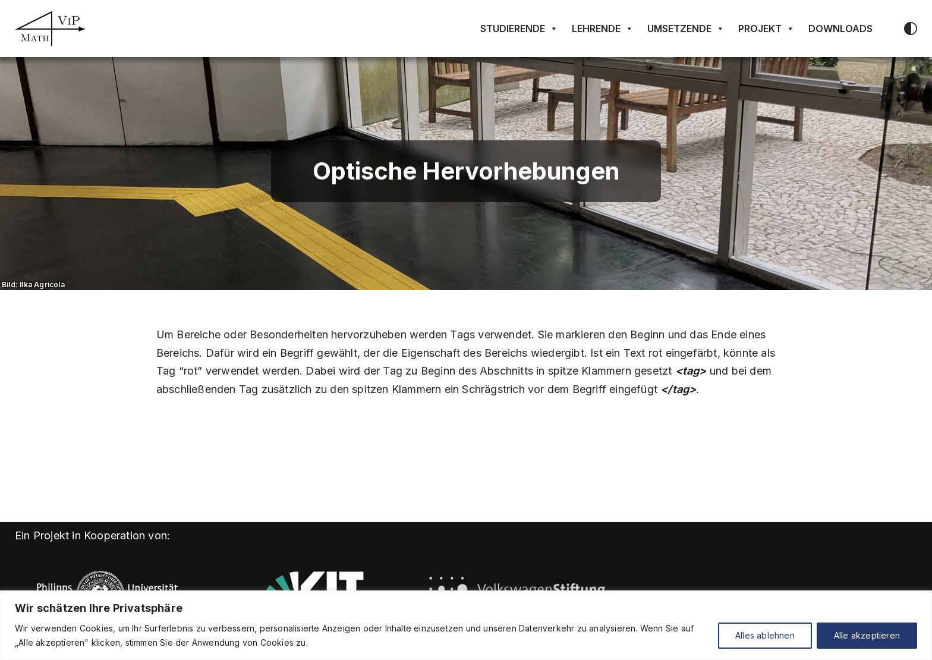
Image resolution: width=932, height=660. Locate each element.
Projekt (766, 28)
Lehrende (603, 28)
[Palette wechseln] (910, 28)
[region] (466, 625)
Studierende (519, 28)
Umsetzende (686, 28)
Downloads (840, 28)
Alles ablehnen (765, 635)
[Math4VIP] (50, 28)
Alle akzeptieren (867, 635)
